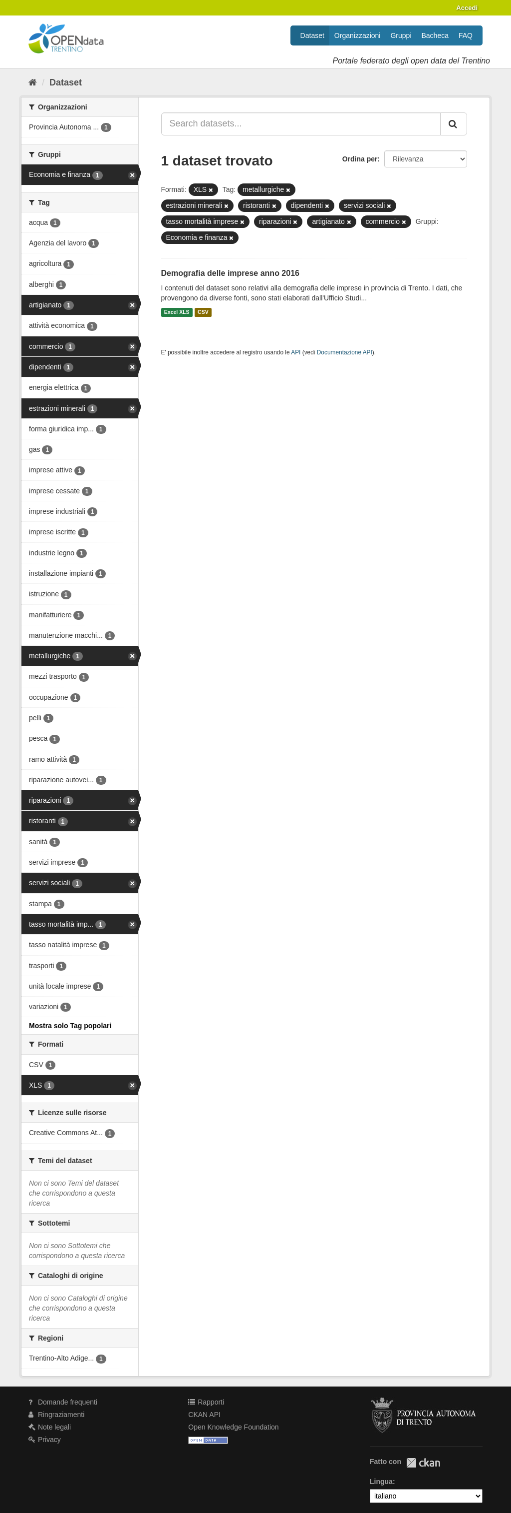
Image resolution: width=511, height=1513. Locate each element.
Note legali (49, 1427)
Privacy (44, 1440)
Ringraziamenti (56, 1415)
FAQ (466, 35)
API (295, 352)
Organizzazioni (357, 35)
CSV (203, 312)
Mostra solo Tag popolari (70, 1026)
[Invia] (453, 123)
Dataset (312, 35)
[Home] (32, 82)
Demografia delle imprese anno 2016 (230, 273)
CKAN (423, 1463)
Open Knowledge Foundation (233, 1427)
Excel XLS (177, 312)
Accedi (467, 7)
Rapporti (206, 1402)
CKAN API (204, 1415)
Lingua (381, 1482)
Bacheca (435, 35)
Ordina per (360, 159)
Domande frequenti (62, 1402)
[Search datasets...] (301, 123)
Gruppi (400, 35)
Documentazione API (344, 352)
